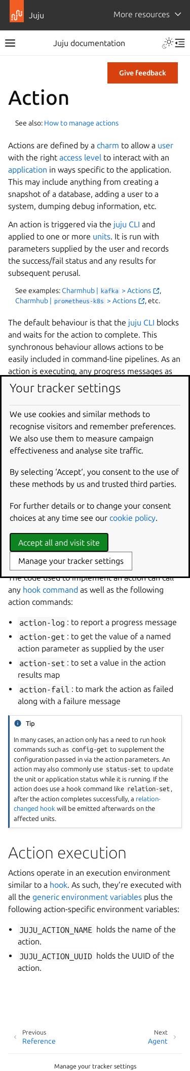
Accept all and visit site (59, 542)
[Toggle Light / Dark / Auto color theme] (168, 43)
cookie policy (132, 517)
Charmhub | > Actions (111, 290)
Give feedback (142, 73)
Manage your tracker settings (95, 1066)
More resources (141, 14)
